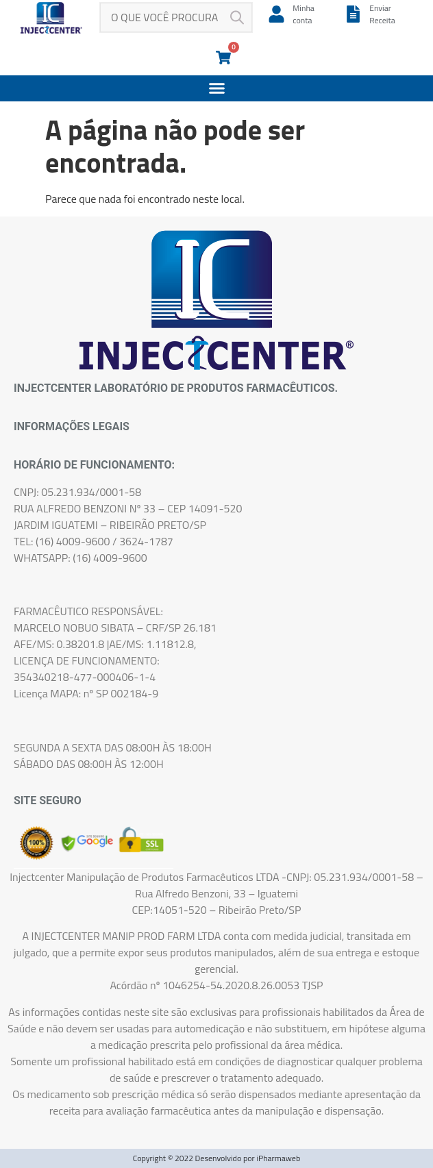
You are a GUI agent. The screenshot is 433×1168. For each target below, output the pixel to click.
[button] (216, 88)
